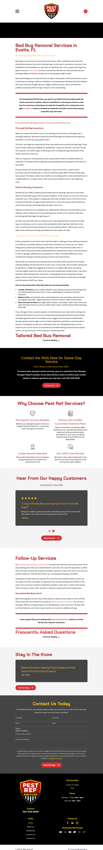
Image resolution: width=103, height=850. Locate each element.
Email (54, 724)
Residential (30, 832)
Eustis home (33, 70)
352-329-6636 (31, 812)
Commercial (30, 836)
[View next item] (53, 531)
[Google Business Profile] (72, 824)
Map (72, 789)
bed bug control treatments (62, 602)
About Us (30, 828)
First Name (19, 719)
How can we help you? (22, 740)
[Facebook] (67, 824)
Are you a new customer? (23, 735)
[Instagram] (77, 824)
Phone (17, 724)
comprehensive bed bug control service (34, 565)
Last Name (55, 719)
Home (30, 824)
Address (18, 730)
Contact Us (30, 840)
